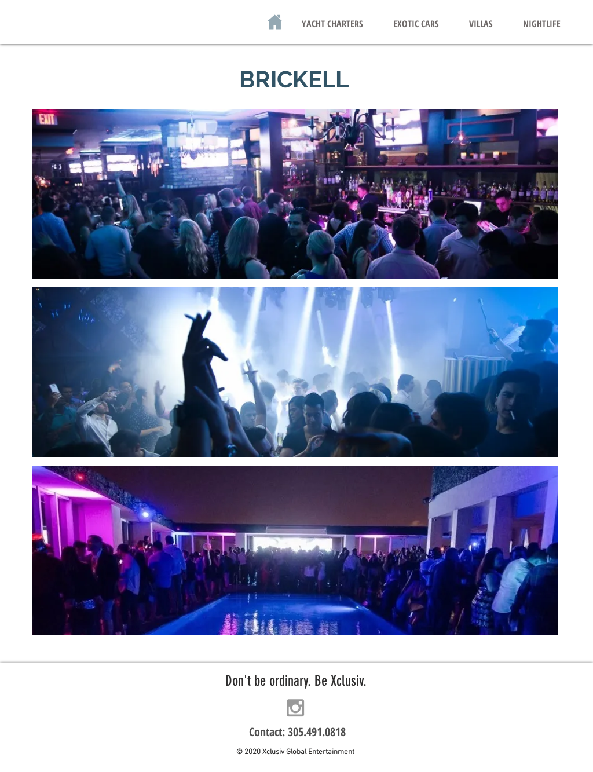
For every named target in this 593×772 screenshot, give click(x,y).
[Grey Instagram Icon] (295, 708)
